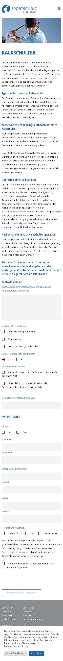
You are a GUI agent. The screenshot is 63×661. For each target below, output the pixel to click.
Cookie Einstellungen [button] (15, 653)
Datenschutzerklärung (16, 646)
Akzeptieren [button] (36, 653)
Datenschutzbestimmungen (16, 552)
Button (59, 9)
